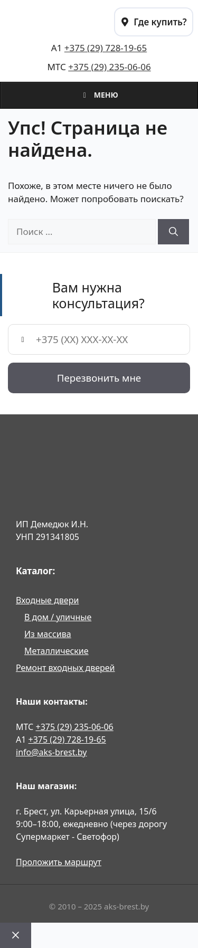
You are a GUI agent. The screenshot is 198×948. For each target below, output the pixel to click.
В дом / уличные (57, 617)
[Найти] (173, 231)
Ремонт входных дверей (65, 668)
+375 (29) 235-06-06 (109, 67)
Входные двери (47, 600)
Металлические (56, 651)
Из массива (47, 634)
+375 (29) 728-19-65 (105, 48)
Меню (99, 95)
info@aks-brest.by (51, 752)
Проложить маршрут (58, 862)
